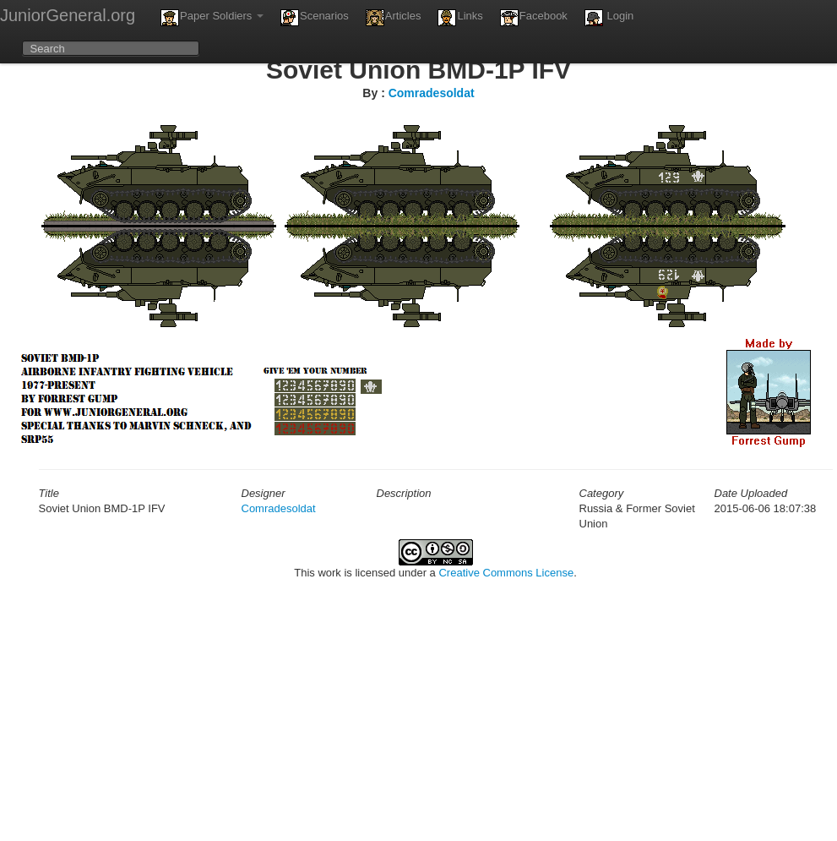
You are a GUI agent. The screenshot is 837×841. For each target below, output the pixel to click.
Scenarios (314, 17)
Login (608, 17)
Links (460, 17)
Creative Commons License (505, 572)
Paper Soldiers (212, 17)
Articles (393, 17)
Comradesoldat (432, 93)
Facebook (534, 17)
